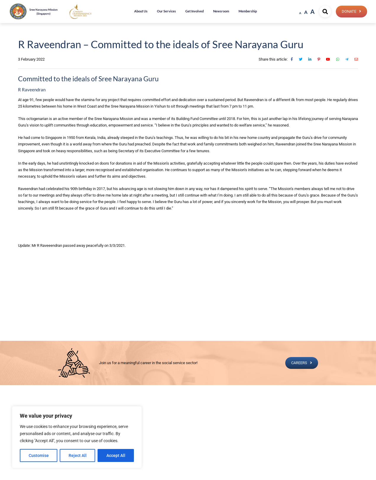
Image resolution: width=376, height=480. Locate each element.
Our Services (166, 11)
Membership (248, 11)
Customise (39, 455)
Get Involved (194, 11)
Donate (349, 11)
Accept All (115, 455)
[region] (77, 437)
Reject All (78, 455)
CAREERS (299, 363)
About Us (141, 11)
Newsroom (221, 11)
